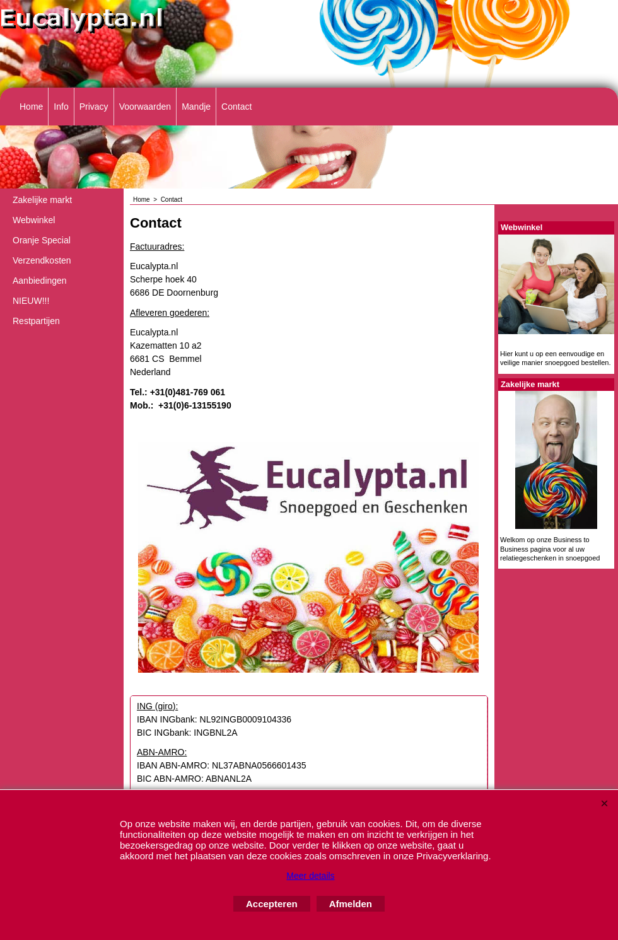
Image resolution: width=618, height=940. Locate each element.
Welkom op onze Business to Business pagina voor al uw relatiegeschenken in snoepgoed (550, 549)
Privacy (93, 107)
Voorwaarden (145, 107)
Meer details (310, 876)
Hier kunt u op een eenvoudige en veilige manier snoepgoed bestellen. (555, 358)
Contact (236, 107)
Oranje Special (42, 240)
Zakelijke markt (42, 200)
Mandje (196, 107)
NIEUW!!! (31, 301)
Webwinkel (34, 220)
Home (31, 107)
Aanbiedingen (40, 281)
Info (61, 107)
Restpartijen (36, 321)
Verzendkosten (42, 260)
